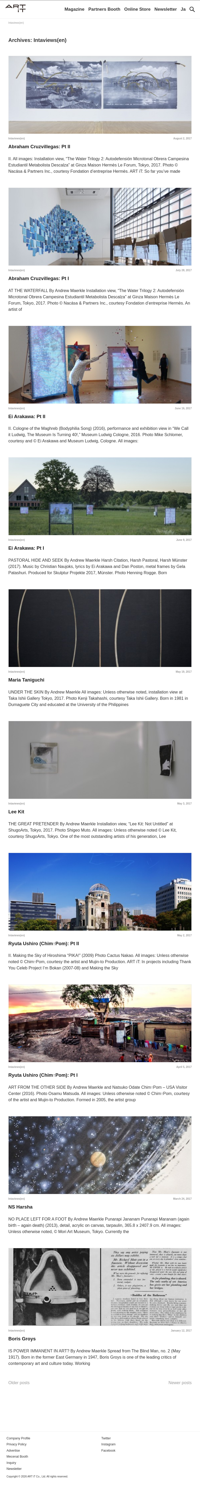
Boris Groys (23, 1354)
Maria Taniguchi (28, 687)
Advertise (13, 1467)
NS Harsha (21, 1221)
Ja (183, 9)
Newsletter (165, 9)
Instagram (108, 1461)
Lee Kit (17, 821)
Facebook (108, 1467)
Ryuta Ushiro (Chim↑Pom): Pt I (46, 1087)
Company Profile (18, 1455)
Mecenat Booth (17, 1473)
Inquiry (11, 1479)
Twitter (105, 1455)
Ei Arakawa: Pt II (28, 420)
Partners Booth (104, 9)
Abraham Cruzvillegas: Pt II (42, 147)
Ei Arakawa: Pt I (27, 554)
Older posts (19, 1399)
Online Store (137, 9)
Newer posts (180, 1399)
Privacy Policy (16, 1461)
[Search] (192, 9)
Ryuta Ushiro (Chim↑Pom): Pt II (46, 954)
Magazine (75, 9)
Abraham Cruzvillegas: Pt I (41, 281)
